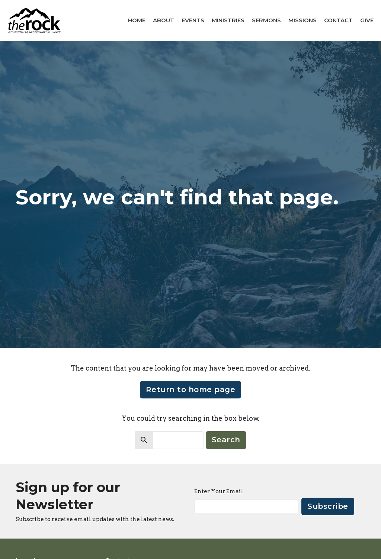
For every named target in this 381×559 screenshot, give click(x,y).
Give (367, 20)
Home (136, 20)
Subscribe (327, 506)
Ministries (228, 20)
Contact (338, 20)
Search (226, 439)
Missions (302, 20)
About (163, 20)
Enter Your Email (218, 491)
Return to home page (191, 389)
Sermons (266, 20)
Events (193, 20)
